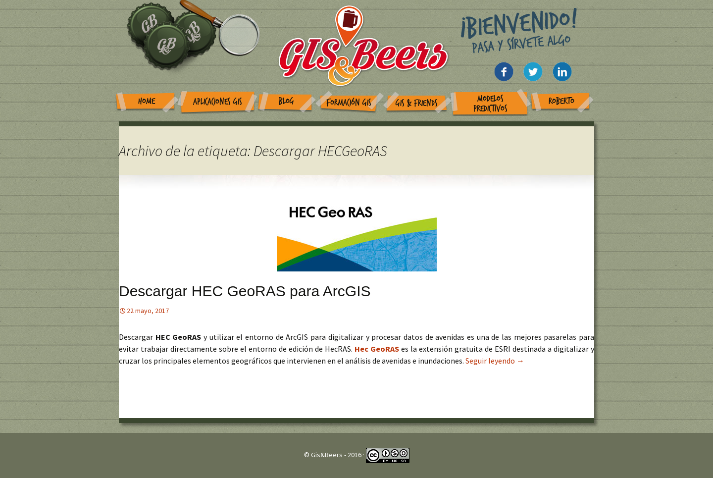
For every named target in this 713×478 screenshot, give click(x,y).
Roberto (561, 101)
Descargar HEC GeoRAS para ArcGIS (245, 291)
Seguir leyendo (494, 361)
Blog (286, 101)
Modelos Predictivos (490, 104)
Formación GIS (348, 103)
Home (146, 101)
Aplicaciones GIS (217, 102)
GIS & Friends (417, 103)
